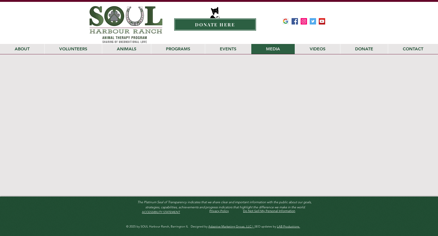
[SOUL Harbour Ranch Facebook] (295, 21)
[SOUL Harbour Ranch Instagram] (304, 21)
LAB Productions (288, 226)
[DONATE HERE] (215, 24)
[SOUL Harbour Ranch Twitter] (313, 21)
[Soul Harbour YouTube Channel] (322, 21)
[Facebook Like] (315, 32)
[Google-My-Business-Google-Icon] (285, 21)
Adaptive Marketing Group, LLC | (231, 226)
